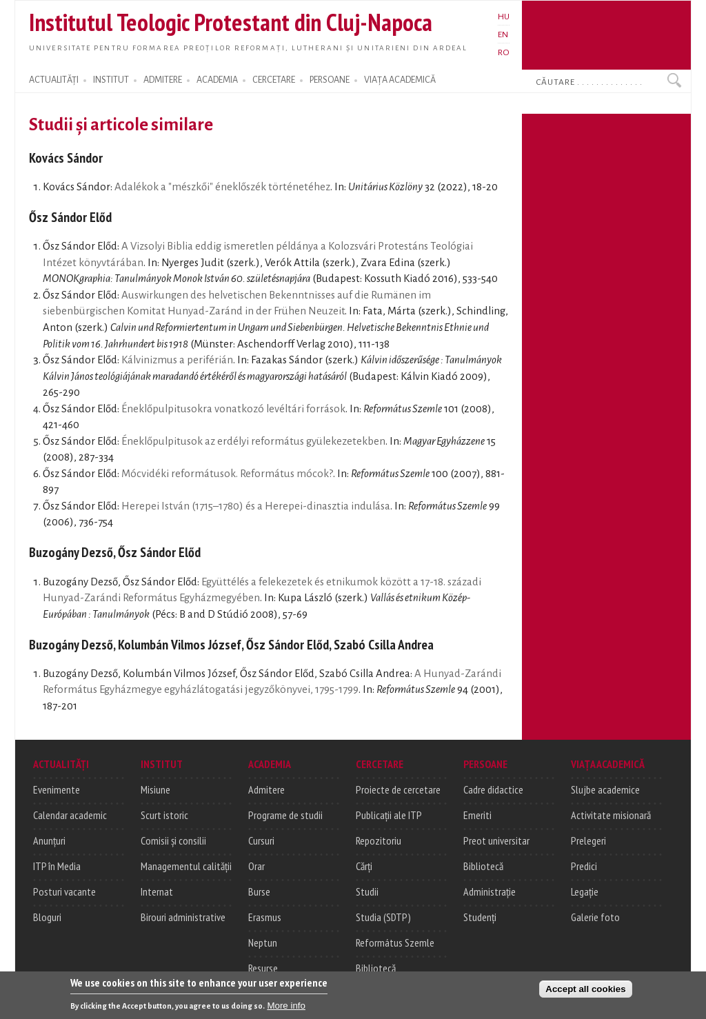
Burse (259, 891)
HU (504, 16)
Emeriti (477, 815)
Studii (367, 891)
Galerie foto (595, 917)
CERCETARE (273, 80)
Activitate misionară (611, 815)
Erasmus (264, 917)
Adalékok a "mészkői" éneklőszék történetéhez (222, 186)
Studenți (479, 917)
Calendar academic (70, 815)
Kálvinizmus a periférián (177, 359)
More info (286, 1008)
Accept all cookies (585, 992)
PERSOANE (330, 80)
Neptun (262, 942)
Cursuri (261, 840)
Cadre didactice (493, 789)
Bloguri (47, 917)
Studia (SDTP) (383, 917)
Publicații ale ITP (389, 815)
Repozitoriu (378, 840)
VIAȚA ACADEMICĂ (400, 80)
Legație (584, 891)
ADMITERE (162, 80)
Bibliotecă (376, 968)
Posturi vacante (64, 891)
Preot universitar (496, 840)
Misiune (155, 789)
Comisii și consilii (173, 840)
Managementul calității (186, 866)
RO (504, 52)
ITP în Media (57, 866)
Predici (584, 866)
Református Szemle (395, 942)
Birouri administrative (183, 917)
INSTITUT (111, 80)
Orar (256, 866)
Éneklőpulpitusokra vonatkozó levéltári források (233, 408)
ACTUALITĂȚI (54, 80)
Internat (157, 891)
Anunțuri (49, 840)
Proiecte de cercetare (398, 789)
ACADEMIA (217, 80)
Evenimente (56, 789)
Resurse (263, 968)
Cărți (364, 866)
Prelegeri (588, 840)
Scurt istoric (164, 815)
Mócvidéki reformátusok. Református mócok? (227, 473)
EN (503, 34)
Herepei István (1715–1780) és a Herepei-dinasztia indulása (255, 506)
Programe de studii (285, 815)
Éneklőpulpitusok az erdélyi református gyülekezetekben (253, 441)
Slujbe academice (605, 789)
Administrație (489, 891)
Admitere (266, 789)
